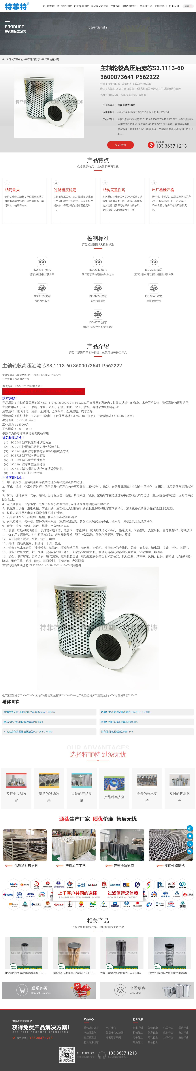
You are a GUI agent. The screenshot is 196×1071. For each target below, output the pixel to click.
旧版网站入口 (98, 1066)
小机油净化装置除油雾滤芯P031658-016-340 (28, 711)
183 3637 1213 (171, 146)
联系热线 (160, 142)
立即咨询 (120, 145)
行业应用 (174, 6)
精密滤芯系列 (130, 6)
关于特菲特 (48, 6)
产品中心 (18, 59)
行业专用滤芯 (81, 6)
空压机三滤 (146, 6)
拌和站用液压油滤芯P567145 (117, 711)
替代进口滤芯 (64, 6)
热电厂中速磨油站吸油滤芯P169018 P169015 (125, 691)
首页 (9, 59)
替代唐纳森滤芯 (50, 59)
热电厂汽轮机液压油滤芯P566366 (119, 701)
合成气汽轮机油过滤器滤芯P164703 (23, 701)
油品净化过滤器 (99, 6)
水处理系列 (160, 6)
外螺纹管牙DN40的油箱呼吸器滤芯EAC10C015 (29, 691)
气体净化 (115, 6)
